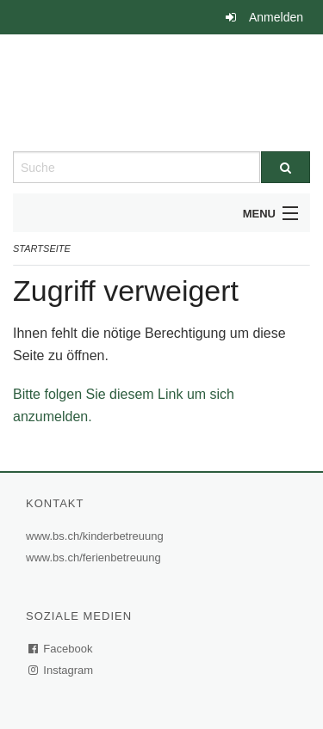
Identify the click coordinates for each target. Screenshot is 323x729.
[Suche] (286, 167)
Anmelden (276, 17)
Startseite (42, 248)
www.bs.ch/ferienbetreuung (95, 557)
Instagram (61, 670)
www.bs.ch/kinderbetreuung (97, 536)
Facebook (61, 648)
